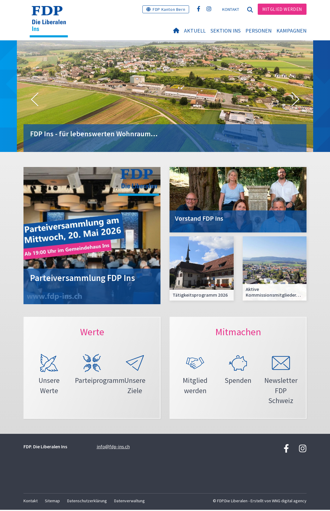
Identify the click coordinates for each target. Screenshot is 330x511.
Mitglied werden (282, 9)
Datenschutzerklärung (87, 502)
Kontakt (230, 9)
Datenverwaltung (129, 502)
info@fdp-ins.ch (113, 448)
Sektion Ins (225, 30)
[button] (34, 99)
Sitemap (52, 502)
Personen (258, 30)
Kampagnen (291, 30)
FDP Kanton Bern (169, 9)
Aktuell (195, 30)
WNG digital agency (289, 502)
